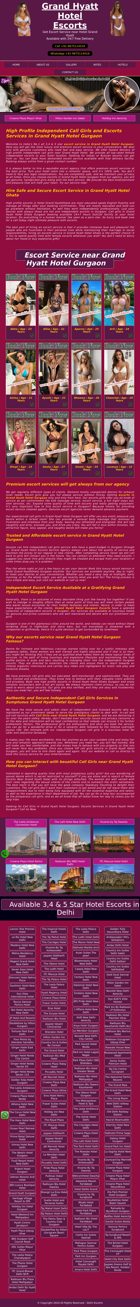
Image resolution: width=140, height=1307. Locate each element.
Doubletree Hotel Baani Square (117, 1201)
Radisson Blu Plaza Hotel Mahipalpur (22, 1281)
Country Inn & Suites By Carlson (54, 1044)
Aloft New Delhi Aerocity (85, 1019)
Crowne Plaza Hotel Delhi (86, 1134)
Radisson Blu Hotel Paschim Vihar (117, 1016)
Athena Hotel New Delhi (22, 1105)
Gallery (71, 64)
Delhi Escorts (95, 1302)
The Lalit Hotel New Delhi (70, 821)
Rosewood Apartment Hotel (117, 1054)
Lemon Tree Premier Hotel (22, 930)
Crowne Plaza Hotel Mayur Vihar (118, 1177)
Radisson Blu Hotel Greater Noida (85, 1070)
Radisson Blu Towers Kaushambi (85, 1086)
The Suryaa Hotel (54, 1013)
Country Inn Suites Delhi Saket (117, 952)
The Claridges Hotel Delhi (86, 1126)
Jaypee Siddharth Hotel (54, 957)
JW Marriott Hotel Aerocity (54, 1148)
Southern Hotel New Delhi (22, 987)
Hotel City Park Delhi (117, 1259)
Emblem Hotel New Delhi (86, 994)
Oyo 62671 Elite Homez (118, 1000)
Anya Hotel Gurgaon (85, 1025)
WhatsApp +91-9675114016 (69, 53)
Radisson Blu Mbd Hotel (54, 1057)
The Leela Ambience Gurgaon (22, 1089)
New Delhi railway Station (118, 1105)
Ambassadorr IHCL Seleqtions (117, 938)
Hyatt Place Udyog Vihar (22, 1232)
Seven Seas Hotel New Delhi (22, 971)
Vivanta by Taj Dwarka (113, 821)
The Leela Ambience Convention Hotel (26, 823)
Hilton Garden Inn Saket (70, 118)
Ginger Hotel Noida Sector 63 (22, 1065)
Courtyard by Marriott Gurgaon (117, 1161)
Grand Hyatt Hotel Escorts (70, 15)
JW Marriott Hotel (54, 1077)
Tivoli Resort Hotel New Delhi (22, 1162)
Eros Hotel (54, 1008)
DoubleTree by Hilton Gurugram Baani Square (54, 1232)
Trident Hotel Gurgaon (22, 1170)
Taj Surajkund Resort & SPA (117, 1236)
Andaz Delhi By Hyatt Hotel (22, 1289)
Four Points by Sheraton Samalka (22, 1041)
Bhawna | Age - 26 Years (86, 399)
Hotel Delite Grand (86, 1189)
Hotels (123, 64)
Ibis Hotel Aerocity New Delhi (22, 1011)
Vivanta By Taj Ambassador (54, 949)
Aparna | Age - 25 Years (86, 330)
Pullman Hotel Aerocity (54, 1177)
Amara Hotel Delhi (86, 1269)
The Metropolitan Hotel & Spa (85, 1102)
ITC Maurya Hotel (54, 974)
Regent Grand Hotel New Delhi (22, 963)
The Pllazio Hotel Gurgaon (22, 1264)
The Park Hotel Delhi (85, 1146)
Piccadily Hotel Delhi (54, 1162)
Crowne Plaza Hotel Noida (22, 1097)
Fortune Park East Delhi (22, 1033)
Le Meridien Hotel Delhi (54, 1156)
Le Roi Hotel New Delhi (22, 938)
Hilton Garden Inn (54, 1037)
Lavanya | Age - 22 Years (119, 468)
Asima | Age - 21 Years (21, 399)
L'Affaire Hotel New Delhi (86, 1011)
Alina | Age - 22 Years (53, 330)
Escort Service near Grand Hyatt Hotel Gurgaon (74, 259)
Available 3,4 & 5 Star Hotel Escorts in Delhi (74, 908)
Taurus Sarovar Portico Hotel (22, 1003)
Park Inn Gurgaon (86, 1256)
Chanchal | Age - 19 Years (119, 399)
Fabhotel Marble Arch (86, 947)
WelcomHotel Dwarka (86, 1175)
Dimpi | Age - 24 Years (21, 468)
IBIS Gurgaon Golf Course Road (22, 1240)
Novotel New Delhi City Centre (86, 1037)
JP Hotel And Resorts (22, 1018)
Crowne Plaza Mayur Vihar (26, 118)
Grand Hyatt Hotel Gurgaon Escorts (82, 608)
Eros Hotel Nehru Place (54, 1097)
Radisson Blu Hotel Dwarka (54, 1185)
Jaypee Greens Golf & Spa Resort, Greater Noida (118, 1267)
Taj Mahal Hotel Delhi (54, 1208)
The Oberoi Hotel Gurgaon (85, 1094)
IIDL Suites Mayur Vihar (22, 1248)
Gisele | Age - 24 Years (86, 468)
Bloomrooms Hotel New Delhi (86, 962)
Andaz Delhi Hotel (118, 945)
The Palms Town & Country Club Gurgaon (54, 1221)
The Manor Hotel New (86, 942)
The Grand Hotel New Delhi (117, 1092)
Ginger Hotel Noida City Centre (22, 1057)
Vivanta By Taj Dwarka (86, 1169)
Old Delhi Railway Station (118, 1113)
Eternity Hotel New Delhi (117, 1126)
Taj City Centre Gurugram (118, 1070)
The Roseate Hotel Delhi (86, 1153)
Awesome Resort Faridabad (86, 1182)
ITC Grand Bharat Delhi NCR (22, 1272)
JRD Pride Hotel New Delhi (86, 1003)
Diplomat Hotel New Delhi (86, 986)
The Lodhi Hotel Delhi (86, 937)
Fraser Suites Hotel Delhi (54, 1105)
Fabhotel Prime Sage (117, 1133)
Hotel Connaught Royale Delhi (85, 1263)
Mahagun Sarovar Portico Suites (86, 1244)
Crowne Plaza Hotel (54, 997)
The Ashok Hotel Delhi (86, 1118)
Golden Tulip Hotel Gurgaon (22, 1081)
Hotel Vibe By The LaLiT (86, 1228)
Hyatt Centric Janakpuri (22, 1224)
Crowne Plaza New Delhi (54, 1084)
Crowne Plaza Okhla (54, 1090)
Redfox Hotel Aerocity (117, 1216)
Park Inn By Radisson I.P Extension (118, 1008)
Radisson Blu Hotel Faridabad (85, 1220)
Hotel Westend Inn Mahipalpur (22, 1216)
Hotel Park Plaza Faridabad (86, 1212)
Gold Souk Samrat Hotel (118, 976)
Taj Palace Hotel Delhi (54, 1213)
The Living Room (117, 1098)
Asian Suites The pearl (86, 954)
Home (16, 64)
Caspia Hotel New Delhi (86, 970)
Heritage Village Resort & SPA (22, 1200)
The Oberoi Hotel (54, 963)
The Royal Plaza (54, 1119)
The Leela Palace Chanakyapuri (22, 1256)
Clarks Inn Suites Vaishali (86, 1236)
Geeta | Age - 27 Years (53, 468)
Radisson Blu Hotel (54, 1018)
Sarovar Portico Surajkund (117, 1228)
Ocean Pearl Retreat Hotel (22, 1130)
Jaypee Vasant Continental (54, 1025)
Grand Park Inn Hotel (117, 1146)
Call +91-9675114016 (70, 46)
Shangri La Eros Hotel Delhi (54, 1193)
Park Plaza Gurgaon (86, 1251)
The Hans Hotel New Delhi (22, 1122)
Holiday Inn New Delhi (54, 1113)
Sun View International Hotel (22, 995)
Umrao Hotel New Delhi (22, 1146)
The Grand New (117, 1085)
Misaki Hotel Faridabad (85, 1204)
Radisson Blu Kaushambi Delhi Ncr (118, 1024)
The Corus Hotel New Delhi (22, 1114)
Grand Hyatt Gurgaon (22, 1193)
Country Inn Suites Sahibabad (117, 968)
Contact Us (70, 72)
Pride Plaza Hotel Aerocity (54, 1169)
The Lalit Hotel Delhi (85, 1141)
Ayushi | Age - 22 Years (53, 399)
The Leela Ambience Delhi (85, 1110)
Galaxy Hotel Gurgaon (118, 1140)
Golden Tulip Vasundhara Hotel (118, 930)
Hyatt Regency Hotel (54, 992)
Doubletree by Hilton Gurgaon (22, 1024)
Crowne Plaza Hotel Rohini (26, 861)
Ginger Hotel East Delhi (22, 1049)
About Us (43, 64)
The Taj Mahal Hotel (54, 937)
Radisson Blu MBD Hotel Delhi (70, 863)
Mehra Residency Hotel (22, 955)
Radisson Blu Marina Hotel (117, 1033)
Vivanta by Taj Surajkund (85, 1196)
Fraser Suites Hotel (54, 1003)
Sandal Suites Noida (117, 1221)
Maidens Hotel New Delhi (22, 946)
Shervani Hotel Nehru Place (22, 979)
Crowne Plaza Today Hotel (54, 1065)
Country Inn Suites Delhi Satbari (117, 960)
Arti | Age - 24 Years (119, 330)
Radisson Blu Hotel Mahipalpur (85, 1078)
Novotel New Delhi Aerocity (117, 992)
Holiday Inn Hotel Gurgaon (22, 1208)
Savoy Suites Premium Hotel (118, 1062)
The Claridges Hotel (54, 942)
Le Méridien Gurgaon (86, 1030)
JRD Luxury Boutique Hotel (22, 1186)
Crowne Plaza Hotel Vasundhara (118, 1185)
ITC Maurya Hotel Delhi (114, 861)
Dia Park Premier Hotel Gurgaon (117, 1193)
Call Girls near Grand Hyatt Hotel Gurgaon (68, 715)
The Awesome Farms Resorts (117, 1078)
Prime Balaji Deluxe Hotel (22, 1138)
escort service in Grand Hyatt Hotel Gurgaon (98, 144)
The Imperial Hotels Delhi (54, 930)
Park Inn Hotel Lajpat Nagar (86, 1053)
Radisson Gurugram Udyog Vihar (118, 1041)
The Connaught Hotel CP (118, 1252)
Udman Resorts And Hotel (22, 1178)
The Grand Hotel (54, 1050)
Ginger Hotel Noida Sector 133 (22, 1073)
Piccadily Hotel (54, 1071)
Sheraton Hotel (54, 1032)
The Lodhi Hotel (54, 968)
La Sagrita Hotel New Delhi (118, 1153)
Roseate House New (117, 1047)
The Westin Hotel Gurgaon (22, 1154)
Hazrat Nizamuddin (117, 1119)
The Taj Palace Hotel (54, 979)
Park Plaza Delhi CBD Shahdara (86, 1062)
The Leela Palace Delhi (86, 930)
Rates (97, 64)
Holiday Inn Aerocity (114, 118)
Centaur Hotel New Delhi (85, 978)
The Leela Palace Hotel (54, 986)
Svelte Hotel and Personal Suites (54, 1202)
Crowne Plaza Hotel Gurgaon (118, 1169)
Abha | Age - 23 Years (20, 330)
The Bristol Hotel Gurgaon (117, 1244)
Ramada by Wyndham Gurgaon (118, 1210)
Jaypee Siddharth (54, 1133)
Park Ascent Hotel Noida (86, 1045)
